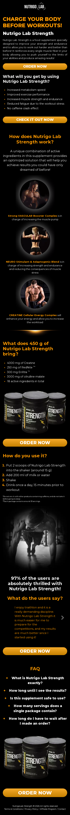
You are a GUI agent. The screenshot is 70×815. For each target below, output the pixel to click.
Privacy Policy (31, 809)
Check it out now (35, 119)
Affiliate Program (48, 809)
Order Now (35, 66)
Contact (62, 809)
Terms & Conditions (13, 809)
